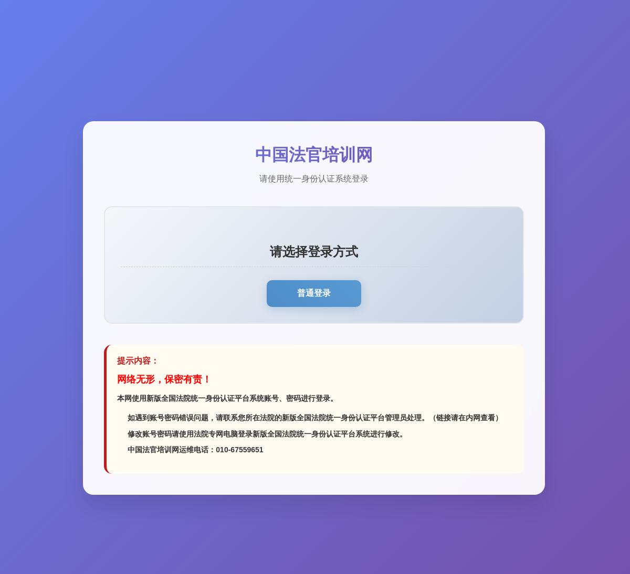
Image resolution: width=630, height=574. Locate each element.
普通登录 (314, 293)
